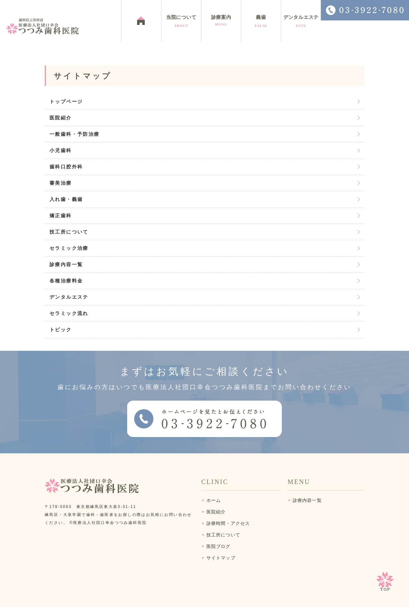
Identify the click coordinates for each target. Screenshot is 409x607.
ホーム (213, 500)
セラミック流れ (69, 313)
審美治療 (61, 183)
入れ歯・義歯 (66, 199)
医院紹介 (61, 117)
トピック (61, 329)
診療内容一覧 (66, 264)
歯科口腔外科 (66, 166)
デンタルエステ (69, 297)
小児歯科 (61, 150)
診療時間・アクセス (228, 523)
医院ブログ (218, 546)
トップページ (66, 101)
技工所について (69, 231)
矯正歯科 (61, 215)
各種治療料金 (66, 280)
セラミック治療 (69, 248)
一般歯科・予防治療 (75, 134)
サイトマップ (220, 558)
